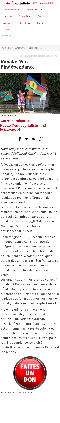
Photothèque (25, 16)
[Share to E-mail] (33, 139)
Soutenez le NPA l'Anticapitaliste (16, 393)
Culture (6, 30)
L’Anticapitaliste (11, 10)
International (24, 23)
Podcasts (7, 16)
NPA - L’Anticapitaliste (43, 3)
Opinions (41, 23)
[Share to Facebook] (19, 139)
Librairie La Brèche (34, 10)
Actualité (7, 23)
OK (3, 43)
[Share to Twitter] (26, 139)
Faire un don (43, 16)
